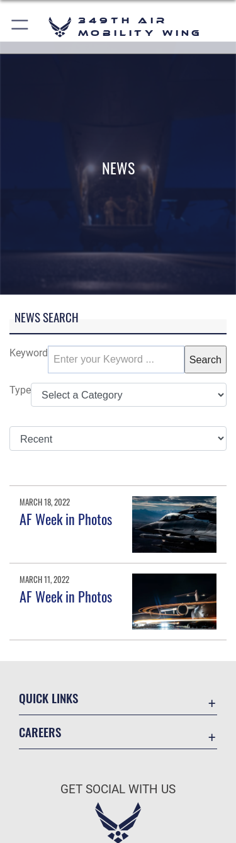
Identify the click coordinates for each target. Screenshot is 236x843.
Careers (40, 732)
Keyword (28, 353)
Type (20, 390)
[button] (20, 27)
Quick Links (48, 698)
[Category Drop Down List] (129, 395)
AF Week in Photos (66, 519)
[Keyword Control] (116, 359)
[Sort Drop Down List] (118, 438)
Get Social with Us (118, 789)
